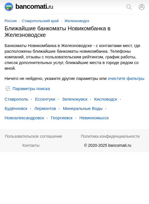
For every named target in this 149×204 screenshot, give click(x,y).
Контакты (30, 145)
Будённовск (16, 108)
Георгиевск (62, 117)
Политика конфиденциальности (110, 136)
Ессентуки (45, 99)
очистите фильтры (126, 78)
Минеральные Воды (83, 108)
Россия (11, 21)
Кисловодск (105, 99)
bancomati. (29, 6)
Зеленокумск (74, 99)
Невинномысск (94, 117)
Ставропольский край (40, 21)
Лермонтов (45, 108)
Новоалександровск (24, 117)
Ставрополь (16, 99)
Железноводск (77, 21)
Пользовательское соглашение (33, 136)
